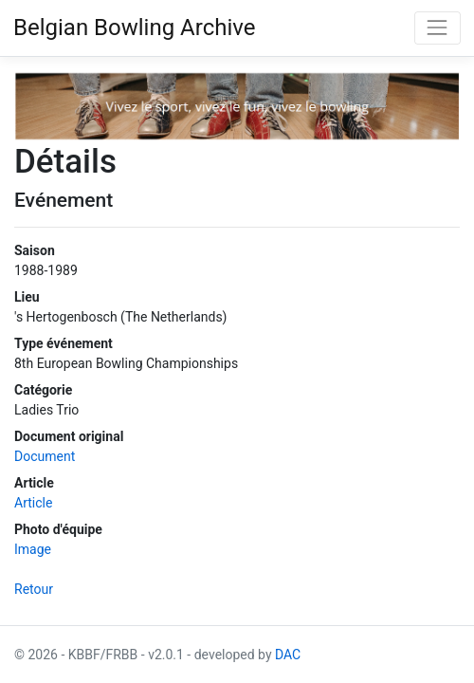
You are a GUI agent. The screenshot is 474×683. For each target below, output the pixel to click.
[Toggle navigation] (437, 28)
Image (32, 549)
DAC (288, 654)
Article (33, 502)
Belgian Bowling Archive (134, 27)
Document (44, 456)
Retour (33, 589)
